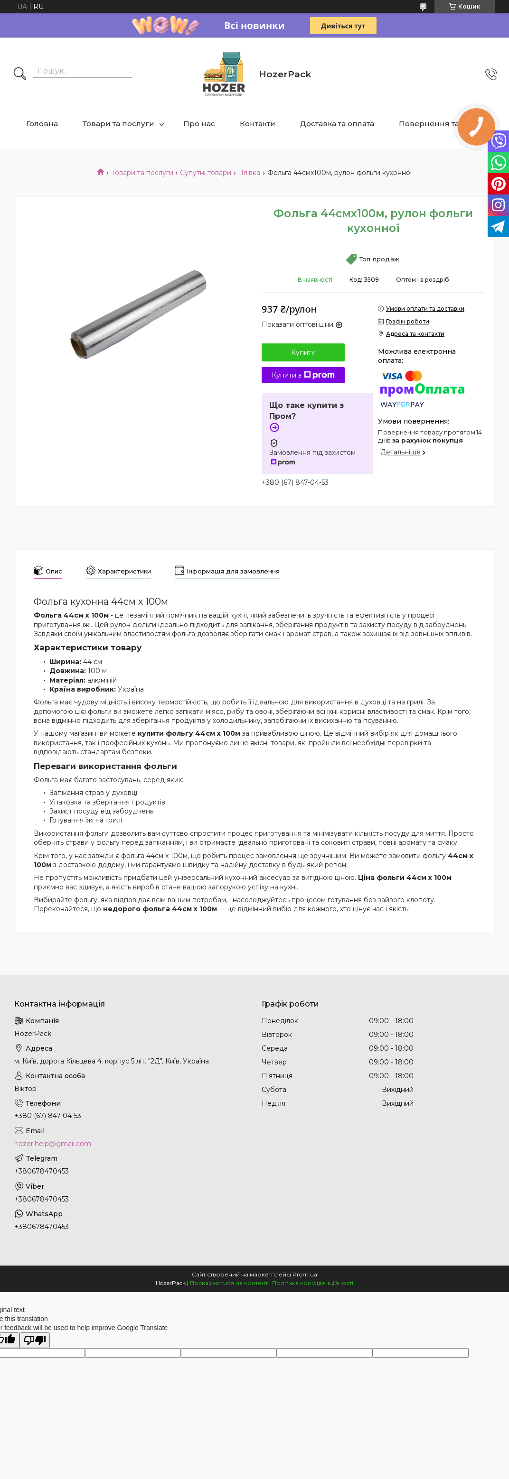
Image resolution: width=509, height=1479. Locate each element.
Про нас (199, 123)
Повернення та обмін (441, 123)
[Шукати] (19, 74)
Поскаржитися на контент (229, 1282)
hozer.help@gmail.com (52, 1143)
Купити (303, 352)
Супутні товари (205, 172)
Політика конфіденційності (312, 1282)
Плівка (249, 172)
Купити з (303, 375)
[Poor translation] (34, 1340)
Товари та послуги (118, 123)
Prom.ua (304, 1274)
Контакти (257, 123)
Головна (42, 123)
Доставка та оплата (337, 123)
